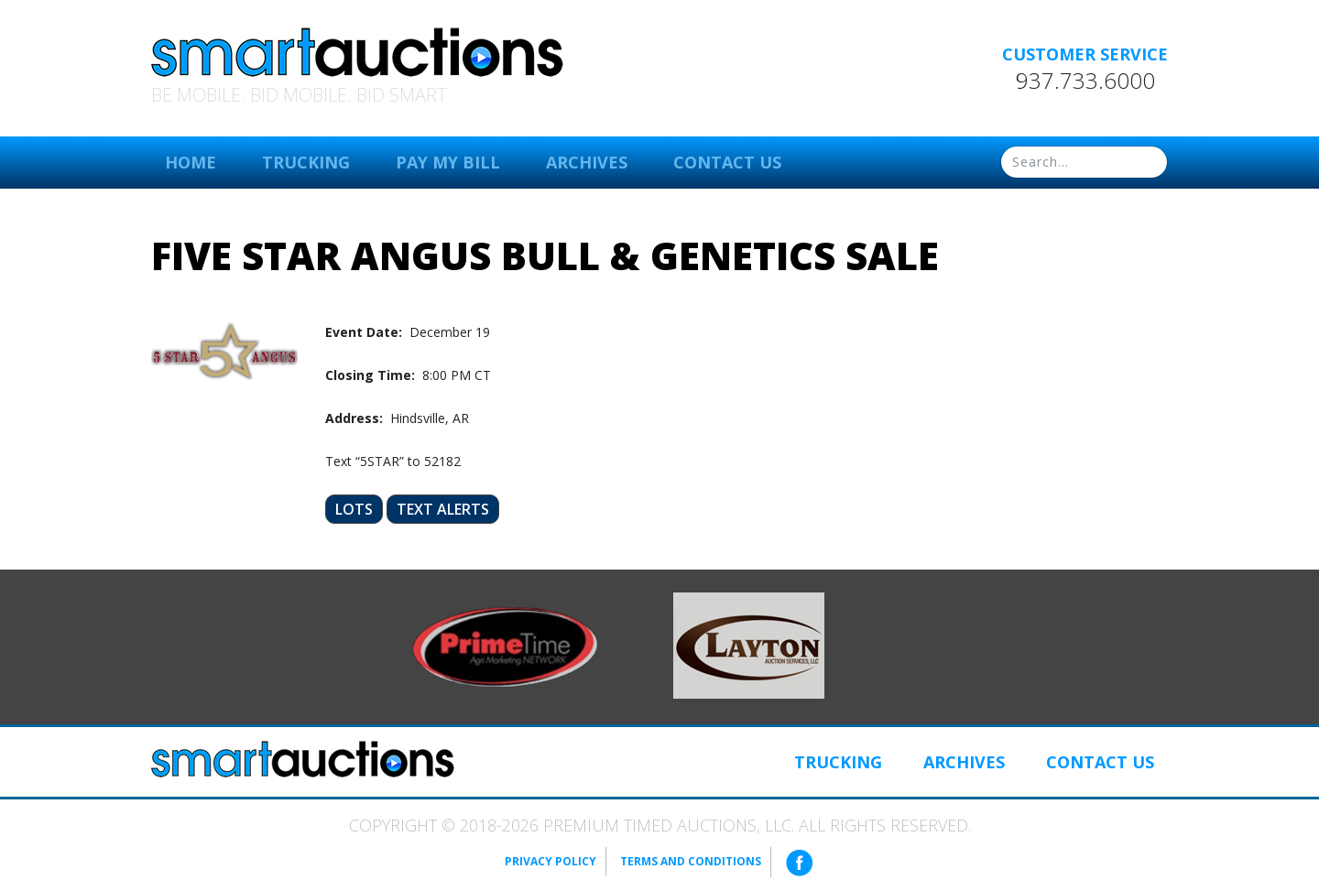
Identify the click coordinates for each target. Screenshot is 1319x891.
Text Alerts (443, 509)
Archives (586, 162)
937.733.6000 (1085, 80)
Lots (354, 509)
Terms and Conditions (690, 861)
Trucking (306, 162)
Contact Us (727, 162)
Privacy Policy (550, 861)
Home (190, 162)
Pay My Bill (448, 162)
